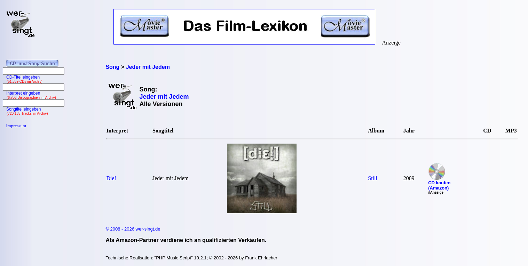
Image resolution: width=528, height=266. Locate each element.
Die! (111, 178)
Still (372, 178)
